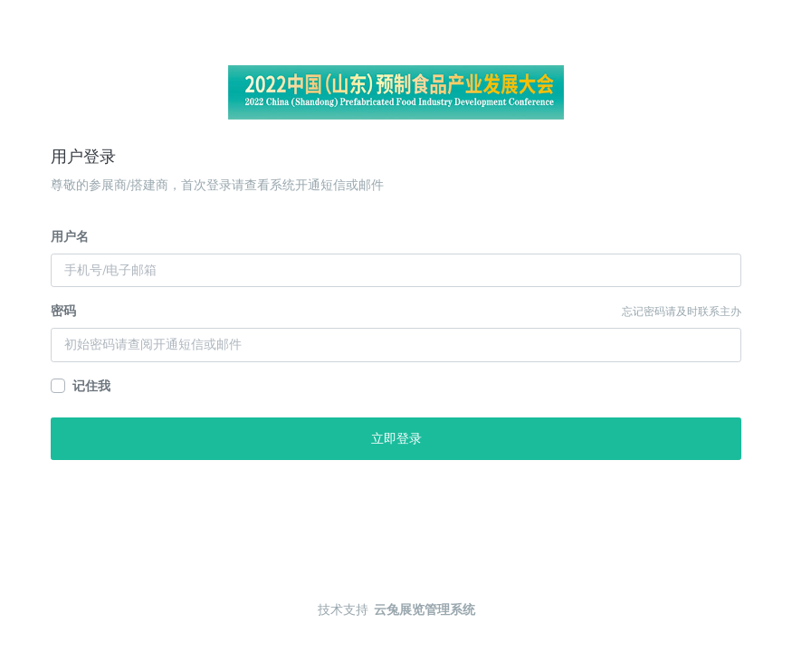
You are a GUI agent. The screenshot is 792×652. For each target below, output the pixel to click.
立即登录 (396, 438)
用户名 (70, 236)
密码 (63, 311)
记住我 (91, 386)
